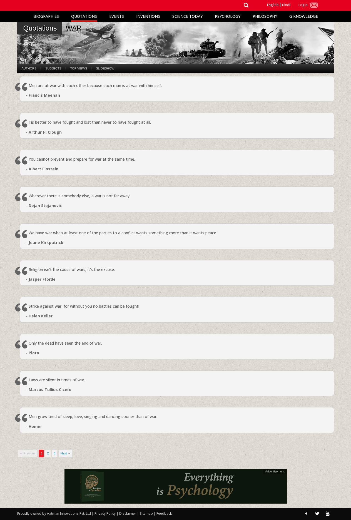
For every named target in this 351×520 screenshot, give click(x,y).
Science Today (187, 16)
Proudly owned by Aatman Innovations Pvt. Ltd (54, 513)
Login (302, 5)
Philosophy (265, 16)
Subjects (53, 68)
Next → (66, 453)
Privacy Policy (105, 513)
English (272, 5)
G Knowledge (303, 16)
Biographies (46, 16)
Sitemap (147, 513)
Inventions (148, 16)
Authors (29, 68)
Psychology (227, 16)
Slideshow (105, 68)
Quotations (84, 16)
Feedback (164, 513)
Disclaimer (127, 513)
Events (116, 16)
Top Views (78, 68)
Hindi (286, 5)
